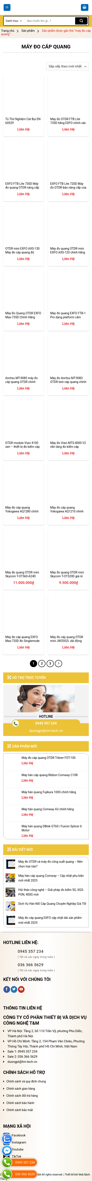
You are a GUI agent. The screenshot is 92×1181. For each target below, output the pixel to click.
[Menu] (7, 7)
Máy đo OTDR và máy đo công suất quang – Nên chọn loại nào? (50, 864)
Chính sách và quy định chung (26, 1081)
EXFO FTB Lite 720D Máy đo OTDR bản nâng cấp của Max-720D (68, 185)
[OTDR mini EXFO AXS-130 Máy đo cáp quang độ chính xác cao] (23, 226)
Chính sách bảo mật (19, 1110)
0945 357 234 (46, 723)
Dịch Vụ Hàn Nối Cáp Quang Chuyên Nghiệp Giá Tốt (52, 903)
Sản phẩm (28, 30)
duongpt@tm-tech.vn (46, 731)
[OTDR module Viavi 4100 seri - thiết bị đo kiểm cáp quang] (23, 420)
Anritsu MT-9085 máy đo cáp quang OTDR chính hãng (21, 380)
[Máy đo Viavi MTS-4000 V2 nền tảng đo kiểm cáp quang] (68, 420)
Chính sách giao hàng (20, 1088)
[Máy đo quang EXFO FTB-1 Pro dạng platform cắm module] (68, 290)
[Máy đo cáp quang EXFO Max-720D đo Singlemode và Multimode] (23, 614)
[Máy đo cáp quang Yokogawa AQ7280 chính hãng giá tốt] (23, 485)
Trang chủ (7, 30)
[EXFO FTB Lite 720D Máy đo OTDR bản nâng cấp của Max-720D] (68, 161)
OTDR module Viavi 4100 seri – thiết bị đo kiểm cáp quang (22, 445)
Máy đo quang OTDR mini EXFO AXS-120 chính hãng (67, 250)
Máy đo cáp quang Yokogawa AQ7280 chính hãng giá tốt (22, 509)
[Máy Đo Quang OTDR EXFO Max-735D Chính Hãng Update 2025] (23, 290)
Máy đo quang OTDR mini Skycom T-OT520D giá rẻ (67, 574)
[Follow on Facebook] (6, 989)
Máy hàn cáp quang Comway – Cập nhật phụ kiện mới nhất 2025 (51, 878)
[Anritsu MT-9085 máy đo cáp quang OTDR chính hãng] (23, 355)
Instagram (14, 1142)
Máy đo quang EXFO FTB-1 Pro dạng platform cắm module (68, 315)
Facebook (14, 1135)
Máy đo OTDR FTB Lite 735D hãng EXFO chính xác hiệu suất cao (68, 121)
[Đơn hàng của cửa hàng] (67, 66)
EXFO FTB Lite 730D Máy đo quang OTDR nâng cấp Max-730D (22, 185)
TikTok (12, 1156)
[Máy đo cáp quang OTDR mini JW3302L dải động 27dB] (68, 614)
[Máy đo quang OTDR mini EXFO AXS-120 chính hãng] (68, 226)
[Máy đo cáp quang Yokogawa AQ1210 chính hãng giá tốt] (68, 485)
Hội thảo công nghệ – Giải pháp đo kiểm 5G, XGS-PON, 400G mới (51, 892)
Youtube (13, 1149)
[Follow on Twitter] (14, 989)
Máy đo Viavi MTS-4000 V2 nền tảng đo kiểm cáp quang (68, 445)
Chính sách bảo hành (20, 1103)
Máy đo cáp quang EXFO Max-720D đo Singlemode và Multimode (22, 639)
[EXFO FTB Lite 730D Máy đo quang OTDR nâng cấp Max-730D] (23, 161)
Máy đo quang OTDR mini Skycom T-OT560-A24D (22, 574)
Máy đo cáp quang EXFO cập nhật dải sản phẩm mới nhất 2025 (50, 920)
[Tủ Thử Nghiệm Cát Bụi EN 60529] (23, 96)
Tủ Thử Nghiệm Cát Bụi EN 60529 (23, 121)
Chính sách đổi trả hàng (22, 1095)
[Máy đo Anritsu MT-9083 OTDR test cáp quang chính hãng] (68, 355)
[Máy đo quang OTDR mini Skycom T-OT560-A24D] (23, 549)
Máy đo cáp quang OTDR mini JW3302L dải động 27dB (66, 639)
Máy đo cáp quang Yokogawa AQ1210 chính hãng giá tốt (66, 509)
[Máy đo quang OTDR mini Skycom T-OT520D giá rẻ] (68, 549)
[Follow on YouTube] (21, 989)
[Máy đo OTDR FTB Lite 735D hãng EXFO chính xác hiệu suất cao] (68, 96)
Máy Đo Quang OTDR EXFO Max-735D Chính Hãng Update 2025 (23, 315)
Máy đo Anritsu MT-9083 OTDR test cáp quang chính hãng (68, 380)
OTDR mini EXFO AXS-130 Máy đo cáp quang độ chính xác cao (22, 250)
